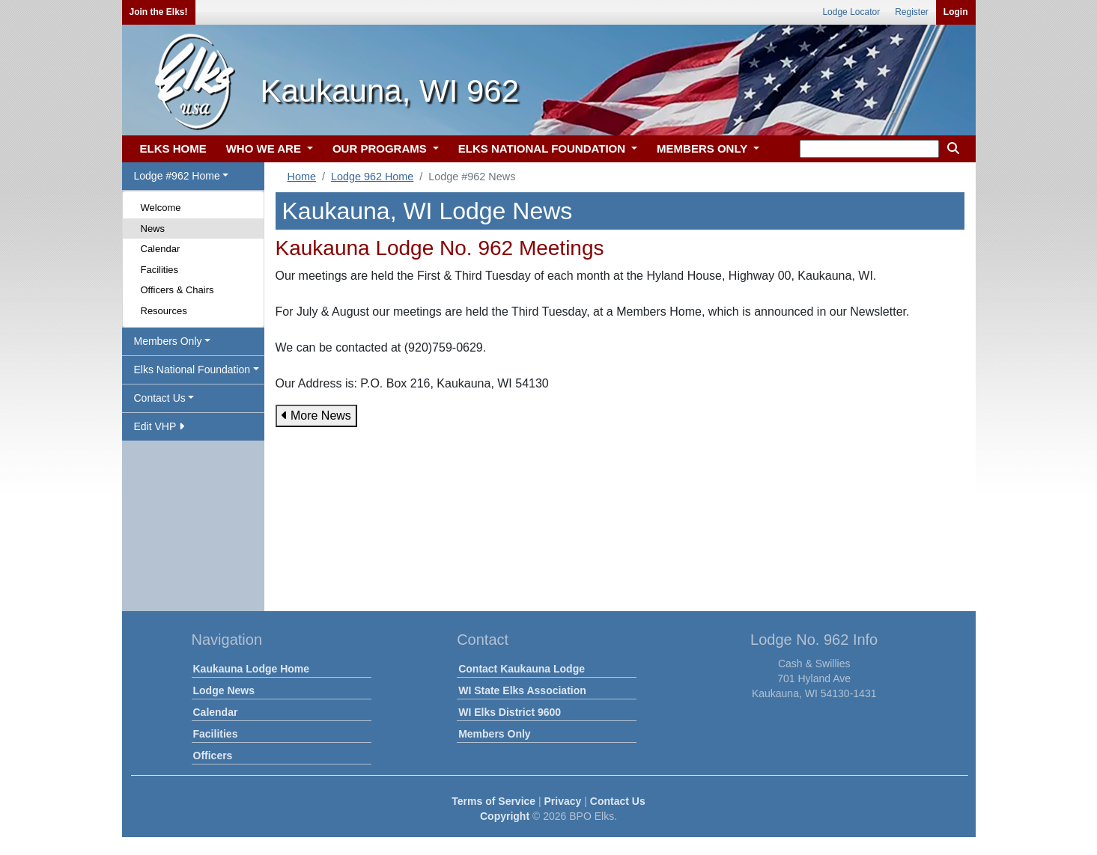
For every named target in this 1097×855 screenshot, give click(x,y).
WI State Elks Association (522, 690)
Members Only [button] (168, 341)
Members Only (494, 734)
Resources (164, 310)
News (153, 228)
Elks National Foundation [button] (192, 370)
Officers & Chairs (177, 289)
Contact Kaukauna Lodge (521, 669)
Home (302, 177)
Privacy (563, 801)
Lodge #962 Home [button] (177, 176)
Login (955, 12)
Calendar (160, 248)
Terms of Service (493, 801)
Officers (213, 755)
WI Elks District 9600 (509, 712)
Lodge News (224, 690)
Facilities (160, 269)
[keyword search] (869, 149)
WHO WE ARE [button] (265, 148)
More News (316, 415)
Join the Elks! (159, 12)
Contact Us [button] (160, 398)
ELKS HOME (173, 148)
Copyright (504, 816)
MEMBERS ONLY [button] (703, 148)
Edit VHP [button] (159, 426)
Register (912, 12)
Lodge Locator (851, 12)
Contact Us (617, 801)
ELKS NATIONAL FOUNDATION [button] (543, 148)
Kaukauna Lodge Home (251, 669)
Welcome (161, 207)
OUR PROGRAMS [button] (381, 148)
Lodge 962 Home (372, 177)
